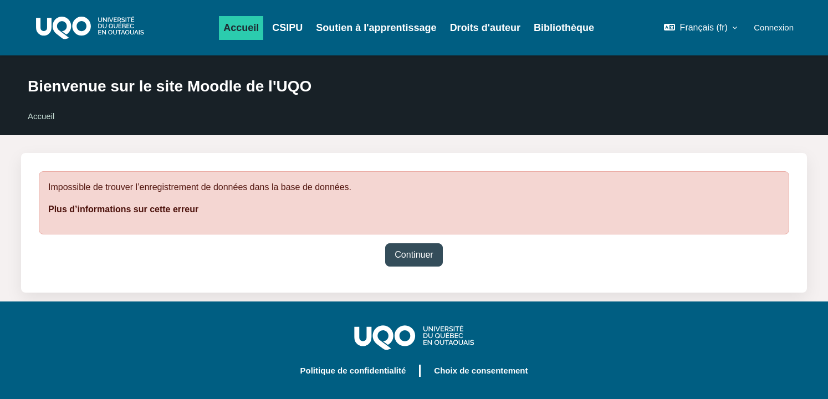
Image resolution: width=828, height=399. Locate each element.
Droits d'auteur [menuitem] (485, 27)
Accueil (41, 116)
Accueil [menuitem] (241, 27)
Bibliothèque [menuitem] (564, 27)
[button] (700, 27)
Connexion (774, 27)
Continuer (414, 254)
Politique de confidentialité (353, 370)
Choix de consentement (481, 370)
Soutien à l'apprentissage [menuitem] (376, 27)
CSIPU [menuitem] (287, 27)
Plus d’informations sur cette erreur (123, 209)
